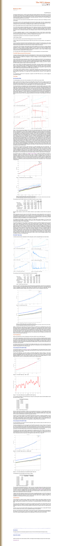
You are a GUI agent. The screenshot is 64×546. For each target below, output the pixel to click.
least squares (28, 349)
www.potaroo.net (16, 543)
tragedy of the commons (32, 153)
